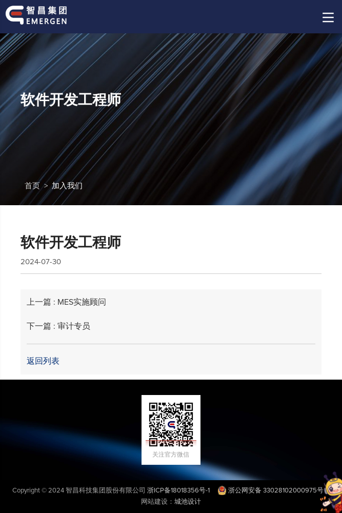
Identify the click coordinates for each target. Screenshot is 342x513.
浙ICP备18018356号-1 (178, 490)
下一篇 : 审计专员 (58, 326)
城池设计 (187, 502)
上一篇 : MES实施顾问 (66, 302)
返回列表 (43, 361)
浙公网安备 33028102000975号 (270, 490)
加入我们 (67, 186)
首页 (32, 186)
